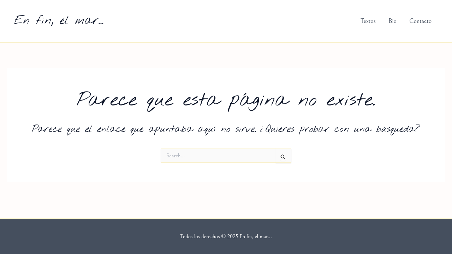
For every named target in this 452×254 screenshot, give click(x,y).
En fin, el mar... (58, 21)
